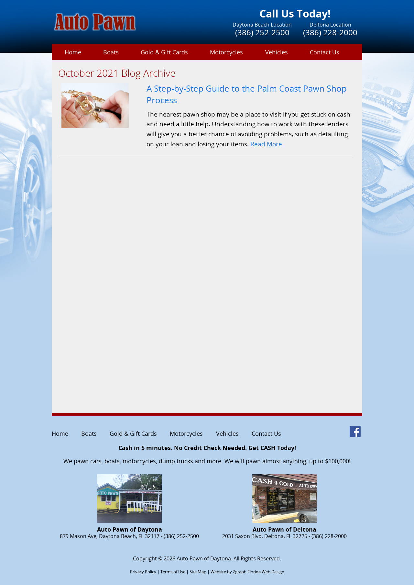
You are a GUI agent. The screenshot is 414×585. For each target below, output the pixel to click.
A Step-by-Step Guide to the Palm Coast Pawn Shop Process (247, 94)
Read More (266, 144)
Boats (111, 52)
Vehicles (276, 52)
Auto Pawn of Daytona (204, 558)
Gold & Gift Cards (164, 52)
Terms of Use (172, 572)
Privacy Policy (143, 572)
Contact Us (324, 52)
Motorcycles (226, 52)
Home (73, 52)
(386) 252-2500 (262, 32)
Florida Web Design (265, 572)
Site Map (198, 572)
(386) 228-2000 (330, 32)
